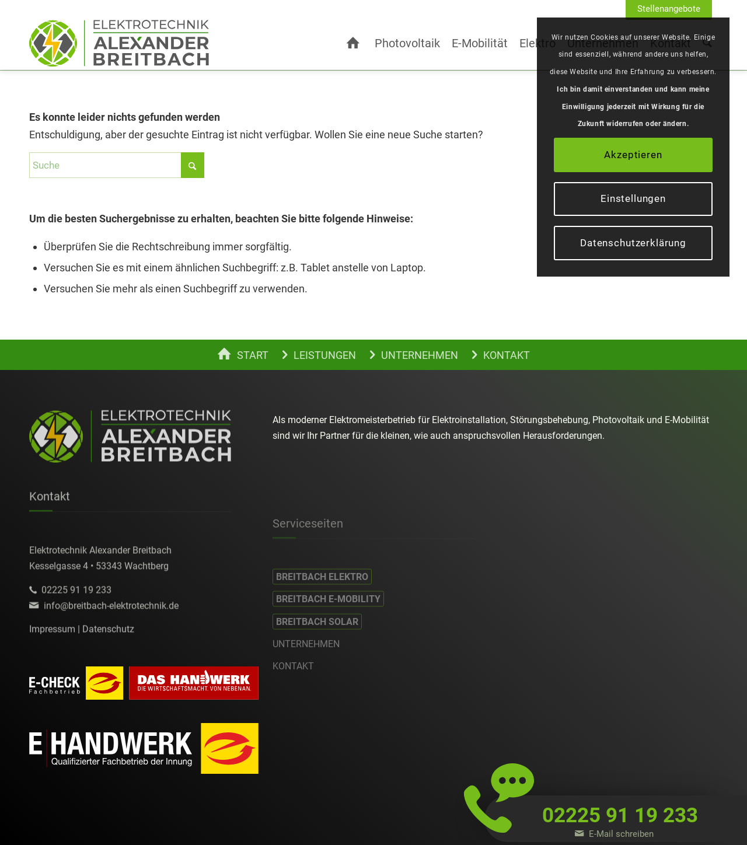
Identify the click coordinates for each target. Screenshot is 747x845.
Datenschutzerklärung (633, 243)
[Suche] (116, 165)
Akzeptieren (633, 154)
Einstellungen (633, 198)
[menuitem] (669, 9)
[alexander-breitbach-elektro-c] (119, 43)
